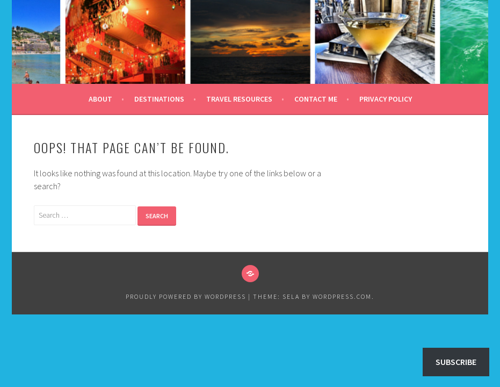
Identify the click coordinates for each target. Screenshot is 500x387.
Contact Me (315, 99)
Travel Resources (239, 99)
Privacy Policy (385, 99)
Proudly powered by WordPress (186, 296)
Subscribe (456, 361)
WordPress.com (342, 296)
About (100, 99)
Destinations (159, 99)
